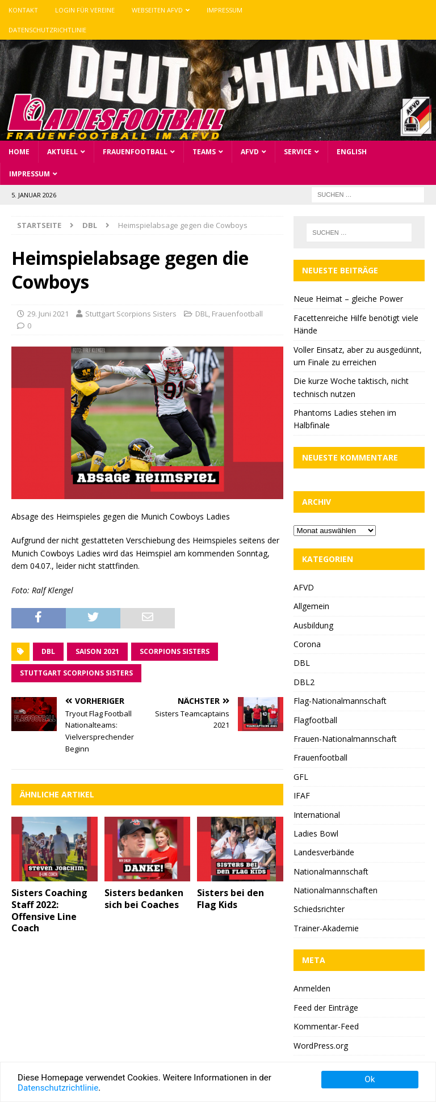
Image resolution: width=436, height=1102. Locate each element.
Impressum (224, 10)
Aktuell (62, 152)
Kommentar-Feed (326, 1026)
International (317, 814)
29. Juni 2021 (48, 314)
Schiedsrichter (319, 908)
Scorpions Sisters (174, 651)
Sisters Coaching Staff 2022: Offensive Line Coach (49, 910)
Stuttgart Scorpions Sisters (131, 314)
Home (19, 152)
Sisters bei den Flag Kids (230, 898)
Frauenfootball (135, 152)
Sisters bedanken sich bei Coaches (143, 898)
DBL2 (304, 682)
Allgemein (311, 606)
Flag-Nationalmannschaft (340, 700)
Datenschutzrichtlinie (47, 30)
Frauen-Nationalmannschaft (345, 738)
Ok (369, 1079)
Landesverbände (324, 852)
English (352, 152)
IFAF (302, 795)
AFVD (250, 152)
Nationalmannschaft (331, 871)
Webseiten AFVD (157, 10)
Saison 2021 (97, 651)
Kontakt (23, 10)
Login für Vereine (85, 10)
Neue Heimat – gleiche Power (348, 298)
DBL (201, 314)
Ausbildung (313, 625)
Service (298, 152)
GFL (301, 776)
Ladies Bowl (316, 833)
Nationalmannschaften (336, 890)
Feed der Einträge (326, 1007)
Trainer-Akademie (326, 928)
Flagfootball (315, 720)
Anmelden (312, 988)
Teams (204, 152)
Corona (307, 644)
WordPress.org (321, 1045)
